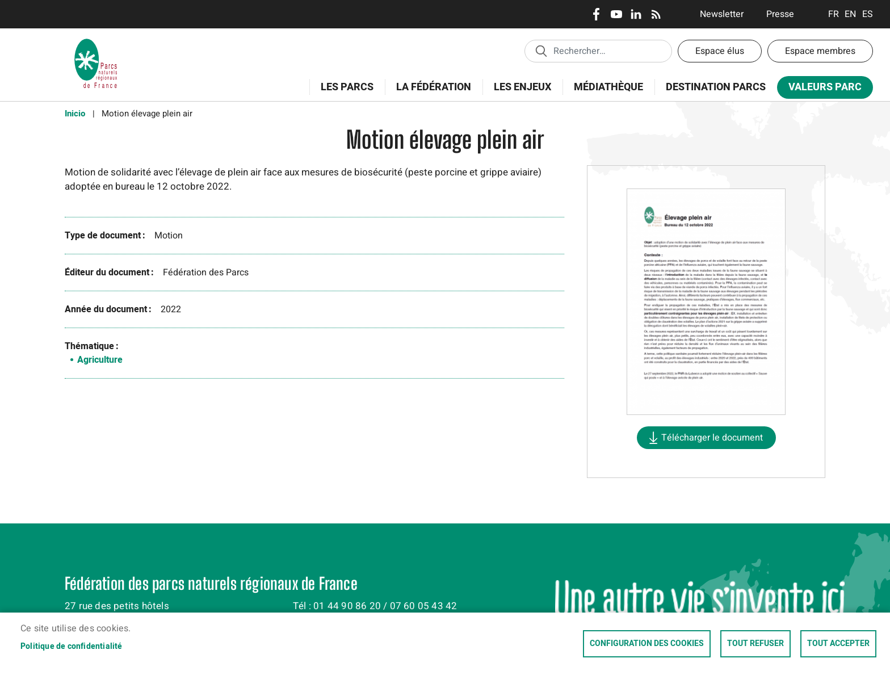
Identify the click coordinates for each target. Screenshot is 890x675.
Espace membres (820, 51)
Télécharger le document (712, 438)
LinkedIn (636, 14)
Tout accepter (838, 643)
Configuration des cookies (647, 643)
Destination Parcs (716, 87)
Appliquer (541, 50)
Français (833, 14)
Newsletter (722, 14)
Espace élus (719, 51)
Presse (780, 14)
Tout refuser (755, 643)
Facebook (596, 14)
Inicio (75, 113)
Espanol (867, 14)
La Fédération (430, 93)
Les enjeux (518, 93)
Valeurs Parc (821, 89)
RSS (656, 14)
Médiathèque (608, 87)
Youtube (616, 14)
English (851, 14)
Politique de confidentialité (71, 646)
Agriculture (100, 360)
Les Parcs (343, 93)
